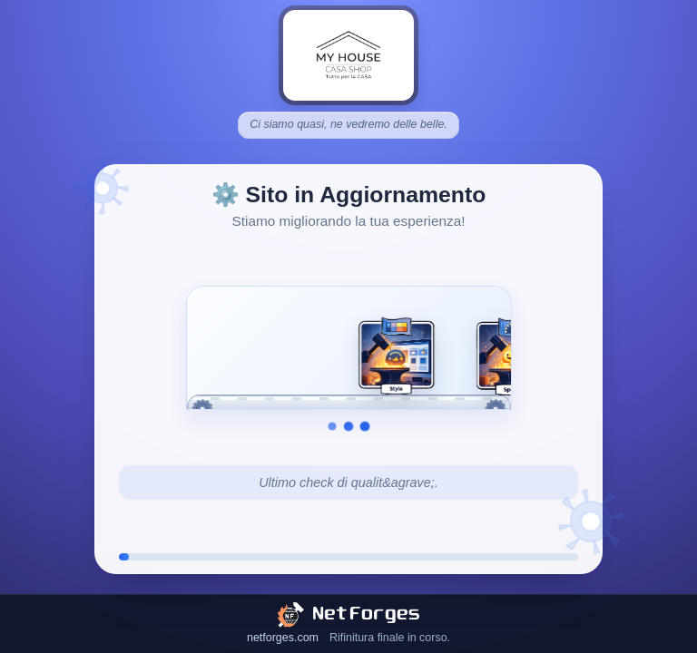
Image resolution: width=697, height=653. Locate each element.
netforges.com (283, 637)
